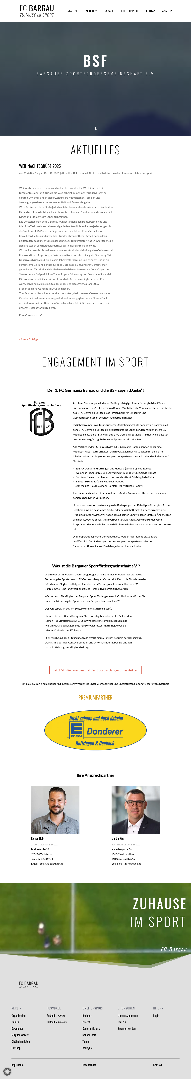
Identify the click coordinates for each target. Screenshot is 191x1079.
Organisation (18, 1015)
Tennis (85, 1041)
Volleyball (87, 1048)
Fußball (56, 1015)
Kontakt (151, 11)
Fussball (107, 11)
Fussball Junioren (122, 173)
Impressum (17, 1065)
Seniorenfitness (91, 1028)
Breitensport (129, 11)
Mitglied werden (20, 1035)
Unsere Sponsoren (128, 1015)
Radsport (147, 173)
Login (156, 1015)
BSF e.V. (122, 1022)
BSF (75, 173)
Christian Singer (33, 173)
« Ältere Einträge (28, 339)
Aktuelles (66, 173)
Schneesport (89, 1035)
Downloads (17, 1028)
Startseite (74, 11)
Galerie (15, 1022)
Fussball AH (85, 173)
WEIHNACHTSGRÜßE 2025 (40, 166)
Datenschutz (89, 1065)
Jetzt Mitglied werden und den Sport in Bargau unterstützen (95, 670)
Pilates (137, 173)
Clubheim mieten (20, 1041)
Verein (89, 11)
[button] (7, 1071)
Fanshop (166, 11)
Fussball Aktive (102, 173)
